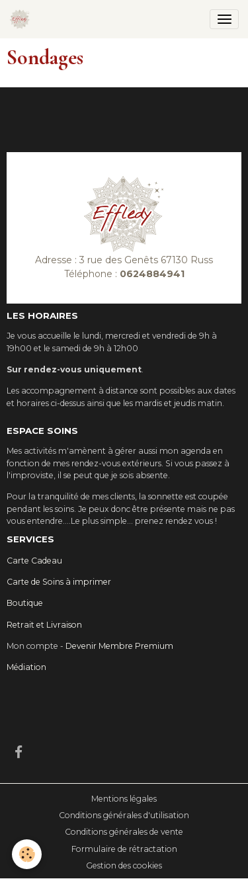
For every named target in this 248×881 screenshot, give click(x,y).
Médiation (26, 667)
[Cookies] (27, 854)
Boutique (25, 603)
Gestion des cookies (124, 865)
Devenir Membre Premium (119, 646)
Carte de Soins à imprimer (59, 582)
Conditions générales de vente (124, 832)
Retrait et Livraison (44, 625)
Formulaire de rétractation (124, 849)
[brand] (22, 19)
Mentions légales (124, 799)
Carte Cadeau (34, 561)
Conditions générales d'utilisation (124, 815)
